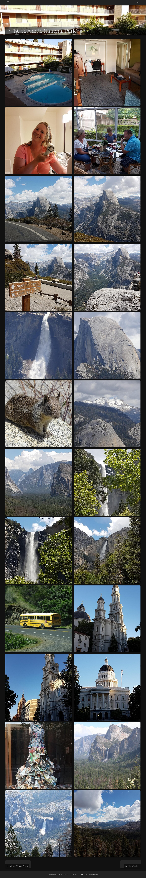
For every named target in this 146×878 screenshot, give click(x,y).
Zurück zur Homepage (89, 874)
